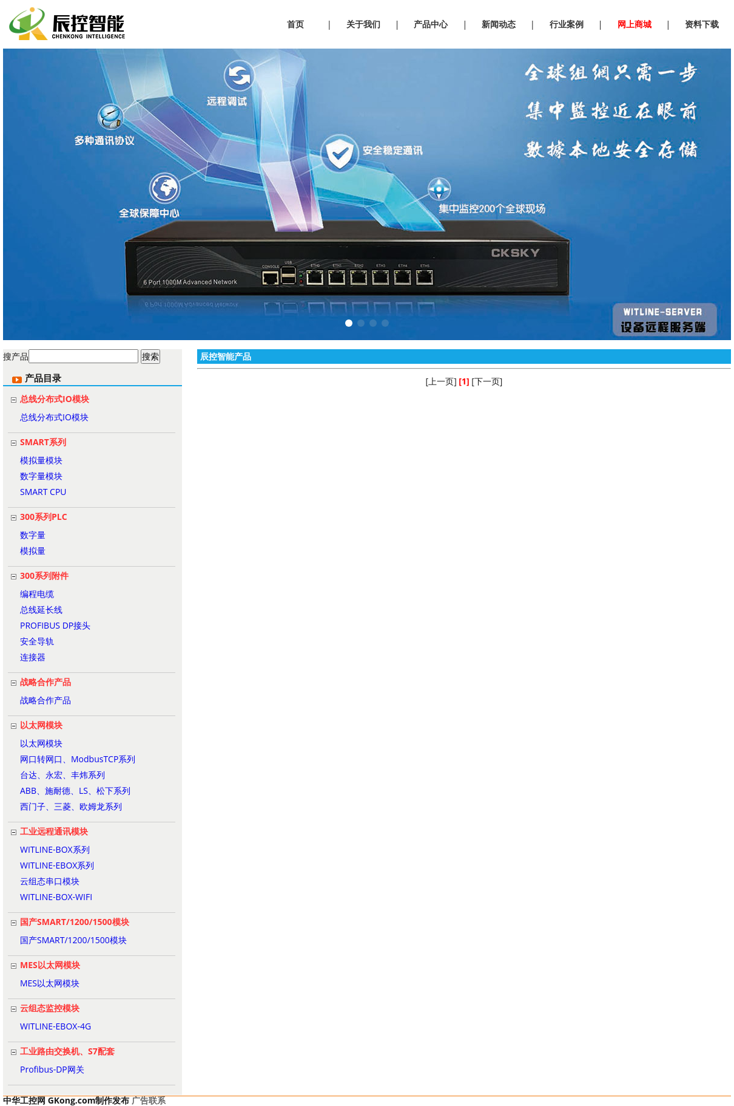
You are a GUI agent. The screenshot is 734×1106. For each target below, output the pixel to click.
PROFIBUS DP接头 (55, 625)
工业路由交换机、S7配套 (67, 1051)
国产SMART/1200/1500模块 (74, 921)
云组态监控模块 (49, 1008)
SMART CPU (43, 491)
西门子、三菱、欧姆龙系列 (71, 806)
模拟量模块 (41, 460)
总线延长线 (41, 609)
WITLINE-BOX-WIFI (56, 897)
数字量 (32, 535)
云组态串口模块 (49, 881)
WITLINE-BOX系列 (55, 849)
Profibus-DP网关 (52, 1069)
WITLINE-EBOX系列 (57, 865)
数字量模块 (41, 476)
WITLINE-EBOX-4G (55, 1026)
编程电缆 (37, 593)
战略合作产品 (45, 682)
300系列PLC (43, 516)
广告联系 (149, 1100)
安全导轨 (37, 641)
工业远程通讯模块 (54, 831)
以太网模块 (41, 725)
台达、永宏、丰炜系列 (62, 774)
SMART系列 (43, 442)
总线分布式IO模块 (54, 399)
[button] (348, 323)
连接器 (32, 657)
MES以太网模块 (50, 965)
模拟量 (32, 550)
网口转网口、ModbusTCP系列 (77, 759)
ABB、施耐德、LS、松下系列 (75, 790)
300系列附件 (44, 575)
